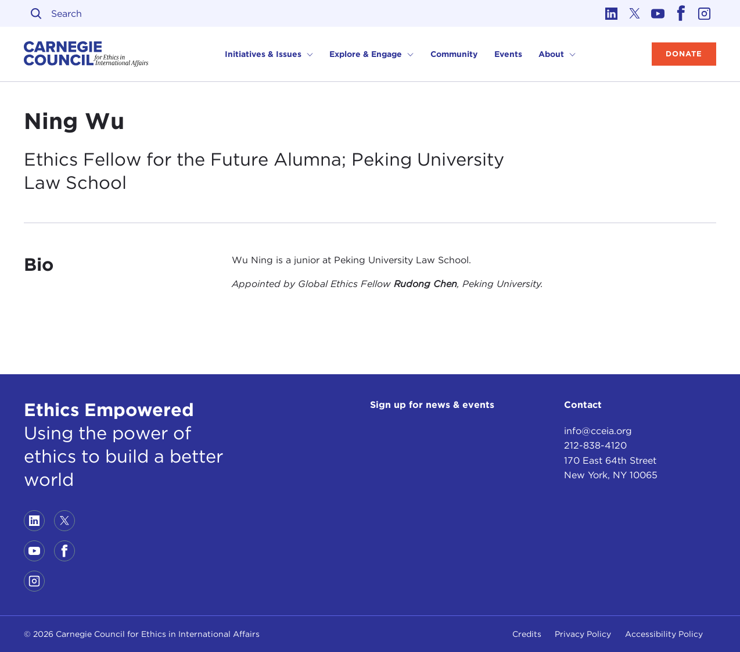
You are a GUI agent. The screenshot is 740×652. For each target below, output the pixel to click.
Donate (684, 53)
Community (453, 54)
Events (508, 54)
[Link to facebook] (681, 13)
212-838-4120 (595, 445)
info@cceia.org (598, 430)
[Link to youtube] (658, 13)
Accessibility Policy (664, 634)
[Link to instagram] (704, 13)
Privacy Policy (583, 634)
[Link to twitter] (634, 13)
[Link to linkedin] (611, 13)
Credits (526, 634)
